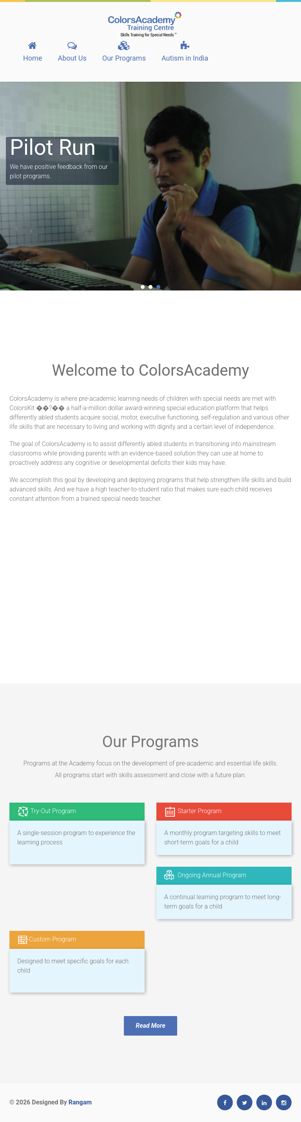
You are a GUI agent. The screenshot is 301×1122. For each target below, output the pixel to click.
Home (32, 51)
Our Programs (124, 51)
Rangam (80, 1102)
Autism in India (184, 51)
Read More (150, 1025)
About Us (72, 51)
